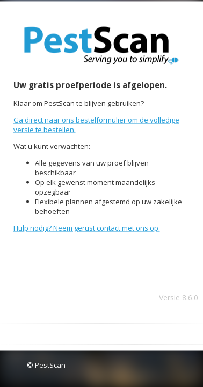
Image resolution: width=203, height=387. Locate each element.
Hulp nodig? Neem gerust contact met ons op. (86, 228)
